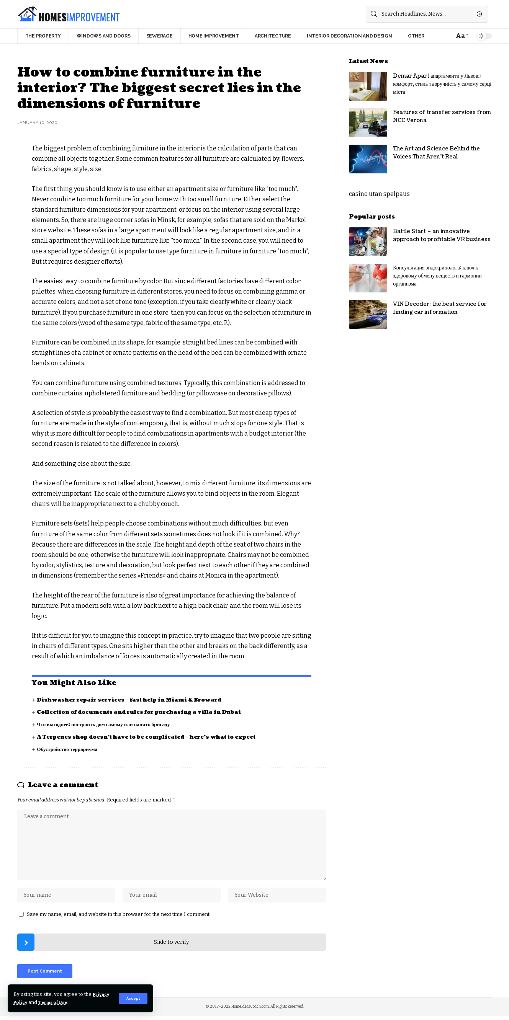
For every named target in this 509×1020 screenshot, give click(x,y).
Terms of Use (77, 1002)
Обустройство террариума (68, 749)
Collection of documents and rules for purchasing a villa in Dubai (144, 712)
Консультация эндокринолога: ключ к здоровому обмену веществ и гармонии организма (437, 275)
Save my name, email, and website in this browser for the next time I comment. (119, 917)
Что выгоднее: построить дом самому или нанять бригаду (106, 724)
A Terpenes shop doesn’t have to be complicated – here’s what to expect (151, 737)
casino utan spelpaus (379, 193)
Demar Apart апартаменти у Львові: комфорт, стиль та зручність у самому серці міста (442, 84)
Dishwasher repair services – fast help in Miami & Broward (133, 699)
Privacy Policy (31, 1002)
